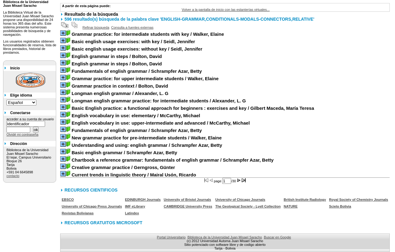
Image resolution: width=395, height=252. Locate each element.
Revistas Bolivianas (78, 213)
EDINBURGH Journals (143, 199)
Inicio (15, 68)
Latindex (132, 213)
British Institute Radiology (305, 199)
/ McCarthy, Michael (136, 115)
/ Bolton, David (117, 56)
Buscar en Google (277, 237)
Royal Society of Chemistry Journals (358, 199)
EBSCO (68, 199)
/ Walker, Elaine (148, 34)
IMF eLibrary (135, 206)
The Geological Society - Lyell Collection (248, 206)
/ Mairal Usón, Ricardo (134, 174)
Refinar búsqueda (95, 27)
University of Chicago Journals (240, 199)
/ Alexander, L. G (120, 93)
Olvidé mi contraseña (22, 134)
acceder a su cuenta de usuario (30, 119)
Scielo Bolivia (340, 206)
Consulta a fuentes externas (132, 27)
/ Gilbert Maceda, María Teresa (193, 108)
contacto (12, 176)
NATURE (290, 206)
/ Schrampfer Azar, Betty (137, 71)
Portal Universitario (171, 237)
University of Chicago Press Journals (92, 206)
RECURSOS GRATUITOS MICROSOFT (103, 222)
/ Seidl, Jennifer (133, 41)
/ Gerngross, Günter (123, 167)
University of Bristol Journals (187, 199)
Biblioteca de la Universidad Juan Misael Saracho (224, 237)
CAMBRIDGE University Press (188, 206)
